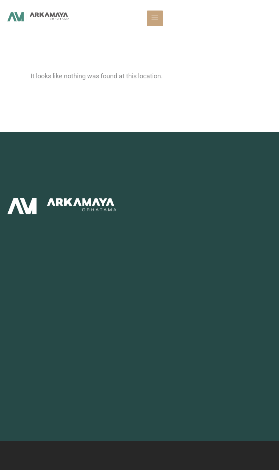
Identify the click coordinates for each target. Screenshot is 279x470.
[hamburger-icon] (155, 18)
